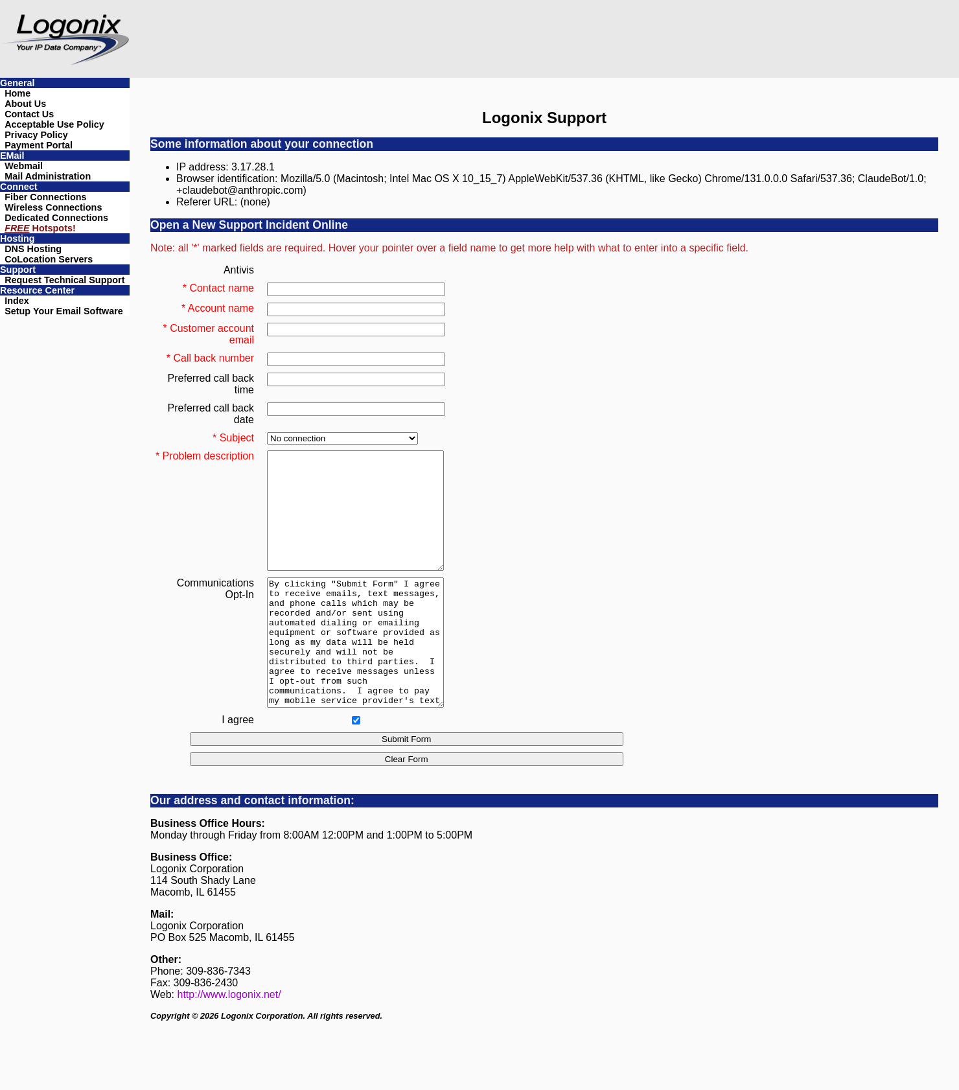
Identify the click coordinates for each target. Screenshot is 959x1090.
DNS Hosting (33, 249)
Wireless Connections (53, 207)
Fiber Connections (45, 197)
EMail (12, 155)
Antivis (239, 269)
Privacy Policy (36, 135)
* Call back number (210, 358)
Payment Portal (39, 145)
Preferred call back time (211, 384)
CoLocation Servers (49, 259)
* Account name (217, 308)
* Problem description (205, 455)
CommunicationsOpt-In (215, 612)
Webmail (24, 166)
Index (17, 301)
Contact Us (29, 114)
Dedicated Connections (56, 218)
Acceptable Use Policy (54, 124)
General (17, 83)
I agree (238, 768)
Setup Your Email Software (64, 311)
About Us (25, 104)
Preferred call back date (211, 413)
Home (17, 93)
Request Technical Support (64, 280)
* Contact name (218, 288)
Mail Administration (48, 176)
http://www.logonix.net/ (229, 1043)
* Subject (233, 437)
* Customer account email (208, 334)
